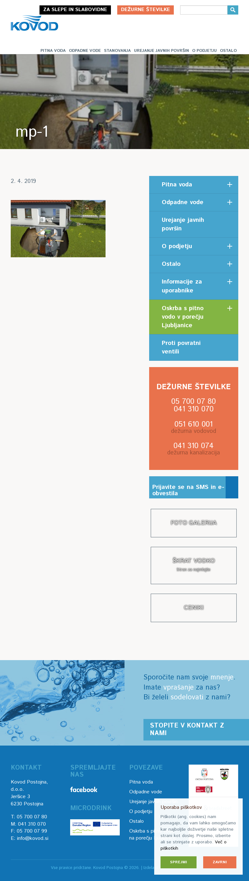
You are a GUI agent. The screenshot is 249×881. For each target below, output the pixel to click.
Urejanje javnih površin (161, 51)
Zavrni (220, 862)
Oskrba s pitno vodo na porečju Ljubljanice (152, 835)
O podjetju (204, 51)
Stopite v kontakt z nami (187, 729)
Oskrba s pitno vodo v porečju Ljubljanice (182, 317)
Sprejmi (178, 862)
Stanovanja (117, 51)
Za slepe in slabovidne (75, 9)
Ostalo (228, 51)
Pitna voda (53, 51)
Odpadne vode (85, 51)
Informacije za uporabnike (182, 286)
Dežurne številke (145, 9)
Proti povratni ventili (181, 347)
